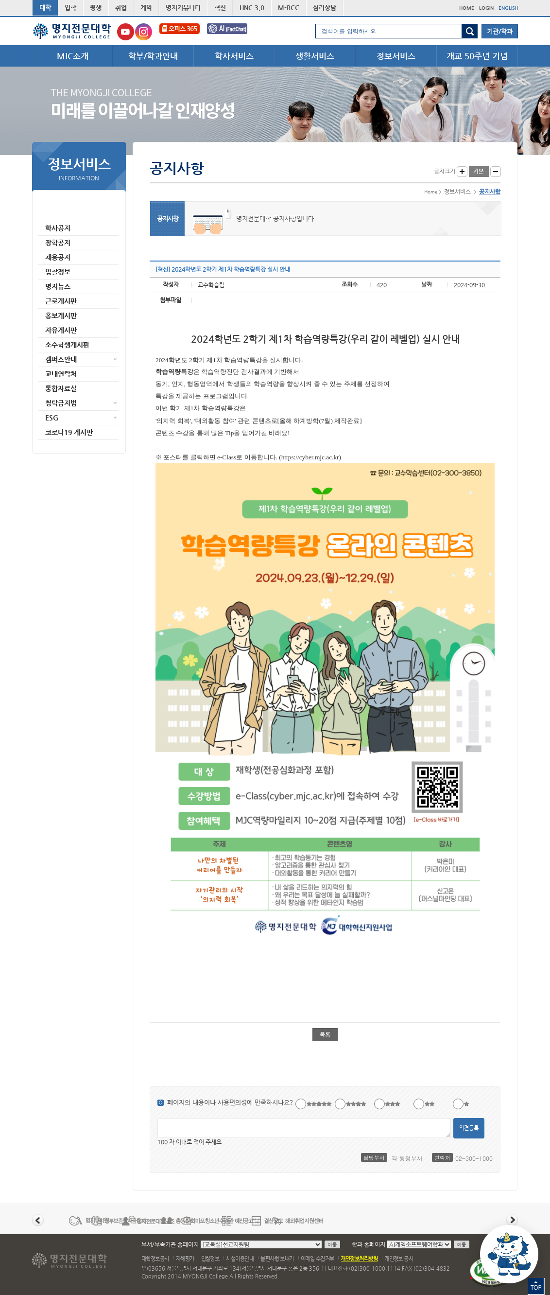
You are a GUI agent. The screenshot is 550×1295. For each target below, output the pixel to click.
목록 (325, 1034)
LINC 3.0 (252, 7)
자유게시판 (61, 330)
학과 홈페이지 (368, 1244)
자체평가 (185, 1259)
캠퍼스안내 (61, 359)
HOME (466, 8)
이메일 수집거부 (317, 1259)
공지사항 (57, 213)
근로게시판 (61, 301)
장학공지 (57, 242)
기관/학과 (500, 31)
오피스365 (179, 31)
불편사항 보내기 (277, 1259)
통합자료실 (61, 388)
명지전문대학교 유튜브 (125, 31)
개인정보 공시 (398, 1259)
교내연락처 (61, 374)
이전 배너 (38, 1220)
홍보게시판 (61, 315)
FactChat (233, 31)
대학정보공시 (155, 1259)
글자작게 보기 (495, 171)
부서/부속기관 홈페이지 (170, 1244)
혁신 (220, 7)
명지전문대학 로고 (72, 31)
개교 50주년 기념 (477, 56)
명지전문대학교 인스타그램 (143, 31)
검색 (470, 31)
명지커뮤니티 (183, 7)
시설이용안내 (240, 1259)
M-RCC (288, 7)
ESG (51, 417)
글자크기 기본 (479, 171)
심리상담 (324, 7)
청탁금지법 (61, 403)
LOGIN (486, 8)
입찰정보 (57, 272)
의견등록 (469, 1128)
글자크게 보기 (462, 171)
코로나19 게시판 (69, 432)
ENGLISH (508, 8)
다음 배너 (512, 1220)
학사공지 (57, 228)
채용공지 (57, 257)
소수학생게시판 (67, 345)
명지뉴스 (57, 286)
